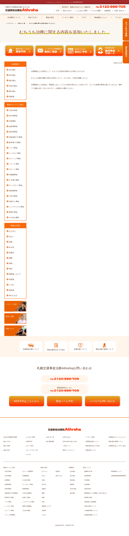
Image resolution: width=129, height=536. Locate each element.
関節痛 (11, 96)
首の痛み (12, 70)
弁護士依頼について (90, 506)
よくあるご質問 (81, 11)
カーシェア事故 (15, 158)
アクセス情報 (96, 11)
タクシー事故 (14, 169)
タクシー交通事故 (27, 471)
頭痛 (10, 242)
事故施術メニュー (100, 17)
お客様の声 (29, 441)
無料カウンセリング (68, 450)
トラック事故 (14, 164)
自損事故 (12, 121)
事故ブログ (10, 329)
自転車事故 (13, 132)
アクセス (118, 17)
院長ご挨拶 (10, 316)
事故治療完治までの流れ (92, 446)
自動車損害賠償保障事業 (118, 475)
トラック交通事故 (10, 515)
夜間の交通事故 (27, 506)
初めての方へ (68, 11)
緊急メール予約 (64, 401)
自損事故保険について (90, 515)
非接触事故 (13, 174)
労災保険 (87, 480)
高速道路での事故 (15, 137)
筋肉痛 (11, 290)
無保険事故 (13, 191)
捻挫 (10, 263)
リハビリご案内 (67, 17)
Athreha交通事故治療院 (10, 437)
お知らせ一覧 (21, 23)
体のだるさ (13, 295)
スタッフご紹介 (11, 304)
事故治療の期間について (116, 441)
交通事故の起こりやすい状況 (117, 446)
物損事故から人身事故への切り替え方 (95, 493)
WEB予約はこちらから (26, 401)
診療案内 (71, 467)
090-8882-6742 (78, 2)
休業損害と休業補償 (90, 502)
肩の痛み (12, 75)
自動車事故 (13, 126)
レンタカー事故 (15, 153)
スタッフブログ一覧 (32, 450)
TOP (57, 11)
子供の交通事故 (27, 493)
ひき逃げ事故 (14, 180)
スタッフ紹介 (30, 446)
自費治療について (90, 450)
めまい (11, 236)
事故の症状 (44, 467)
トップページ (9, 23)
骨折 (10, 269)
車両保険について (116, 471)
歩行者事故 (13, 116)
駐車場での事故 (15, 142)
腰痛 (10, 258)
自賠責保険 (87, 475)
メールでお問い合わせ (102, 401)
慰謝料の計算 (88, 471)
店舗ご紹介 (6, 450)
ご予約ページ (67, 446)
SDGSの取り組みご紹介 (70, 441)
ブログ (83, 17)
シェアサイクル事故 (16, 207)
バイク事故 (13, 148)
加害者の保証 (88, 497)
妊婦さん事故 (14, 201)
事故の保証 (50, 17)
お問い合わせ (119, 11)
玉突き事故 (13, 110)
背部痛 (11, 279)
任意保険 (87, 484)
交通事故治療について (92, 441)
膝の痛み (12, 91)
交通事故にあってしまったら (117, 437)
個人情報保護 (50, 441)
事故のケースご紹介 (9, 467)
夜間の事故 (13, 212)
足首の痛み (13, 86)
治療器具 (107, 11)
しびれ (11, 285)
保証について (87, 467)
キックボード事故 (15, 185)
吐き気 (11, 247)
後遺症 (11, 252)
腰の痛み (12, 80)
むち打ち (12, 231)
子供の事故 (13, 196)
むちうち (44, 471)
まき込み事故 (14, 217)
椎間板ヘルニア (15, 274)
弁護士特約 (87, 489)
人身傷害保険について (90, 510)
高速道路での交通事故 (11, 493)
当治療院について (13, 17)
